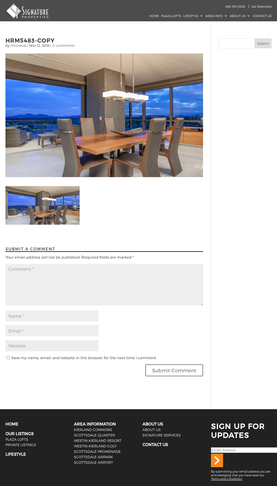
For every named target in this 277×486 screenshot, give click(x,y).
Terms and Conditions (226, 479)
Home (154, 16)
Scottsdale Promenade (97, 451)
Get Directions (261, 6)
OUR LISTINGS (19, 433)
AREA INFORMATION (95, 424)
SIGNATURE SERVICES (161, 435)
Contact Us (262, 16)
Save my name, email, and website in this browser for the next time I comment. (84, 357)
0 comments (63, 45)
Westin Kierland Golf (95, 446)
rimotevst (18, 45)
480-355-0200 (235, 6)
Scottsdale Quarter (94, 435)
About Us (237, 16)
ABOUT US (152, 424)
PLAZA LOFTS (16, 439)
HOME (11, 424)
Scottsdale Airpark (93, 457)
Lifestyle (190, 16)
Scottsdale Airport (93, 462)
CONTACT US (155, 444)
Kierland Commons (93, 430)
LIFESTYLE (15, 454)
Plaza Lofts (171, 16)
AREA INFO (214, 16)
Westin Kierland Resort (97, 440)
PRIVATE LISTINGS (20, 445)
